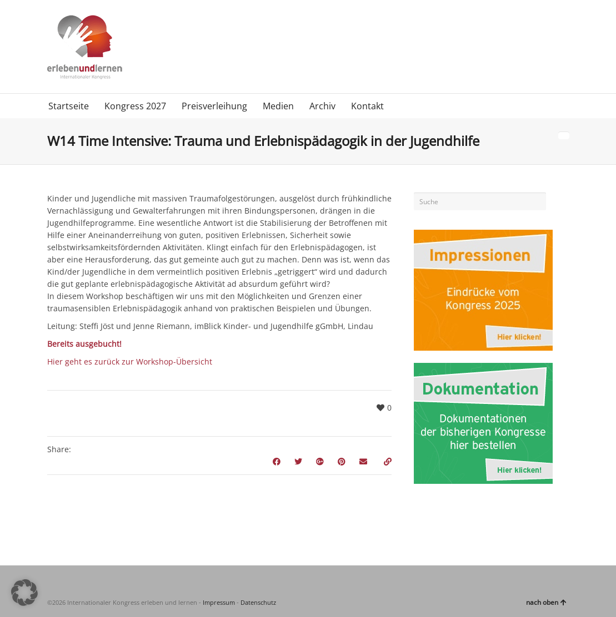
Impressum (219, 602)
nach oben (546, 602)
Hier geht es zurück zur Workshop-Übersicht (129, 361)
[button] (24, 592)
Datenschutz (258, 602)
